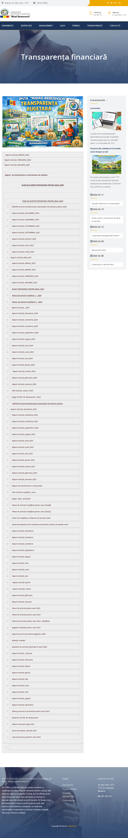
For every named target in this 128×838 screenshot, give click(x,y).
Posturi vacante (69, 789)
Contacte (115, 25)
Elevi (62, 25)
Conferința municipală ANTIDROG (105, 235)
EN (111, 3)
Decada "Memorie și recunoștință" (106, 203)
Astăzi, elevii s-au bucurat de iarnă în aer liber (106, 219)
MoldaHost (72, 826)
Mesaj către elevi (99, 250)
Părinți (76, 25)
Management (46, 25)
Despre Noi (26, 25)
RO (115, 3)
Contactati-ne (68, 800)
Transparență (94, 25)
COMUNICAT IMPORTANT (103, 264)
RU (119, 3)
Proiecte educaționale (68, 795)
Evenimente (8, 25)
